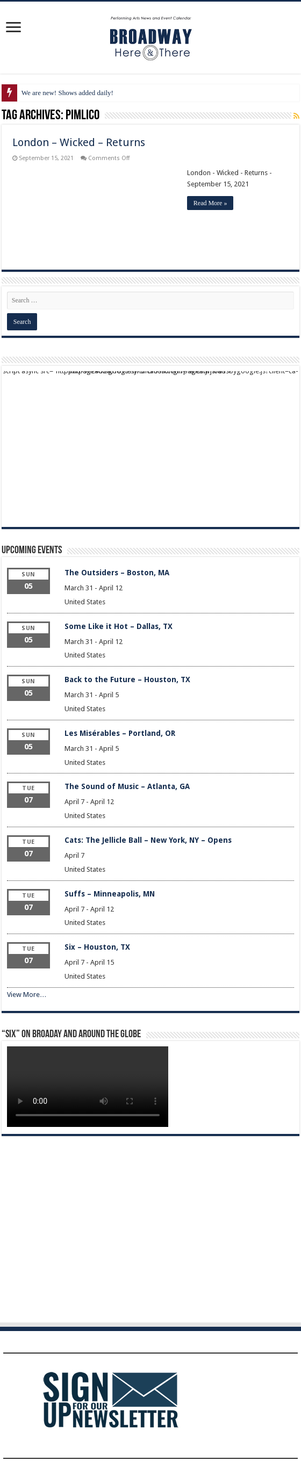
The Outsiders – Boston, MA (116, 572)
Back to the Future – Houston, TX (127, 679)
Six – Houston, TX (97, 947)
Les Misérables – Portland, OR (119, 733)
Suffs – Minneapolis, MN (109, 894)
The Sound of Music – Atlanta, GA (127, 786)
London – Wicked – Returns (78, 142)
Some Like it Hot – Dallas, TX (118, 626)
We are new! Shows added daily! (67, 93)
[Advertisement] (150, 446)
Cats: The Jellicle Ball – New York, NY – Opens (148, 840)
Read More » (210, 203)
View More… (27, 994)
